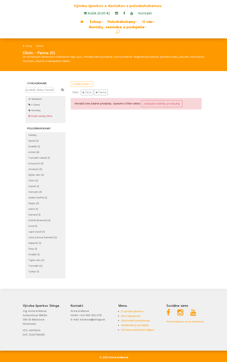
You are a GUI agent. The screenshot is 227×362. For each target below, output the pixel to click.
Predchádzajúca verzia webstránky (185, 321)
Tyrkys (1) (33, 271)
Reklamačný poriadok (135, 325)
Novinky (34, 110)
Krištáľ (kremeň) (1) (39, 220)
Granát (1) (33, 186)
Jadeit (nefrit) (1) (37, 197)
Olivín (39, 46)
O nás (147, 22)
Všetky (32, 135)
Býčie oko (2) (36, 174)
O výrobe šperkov (132, 311)
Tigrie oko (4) (36, 260)
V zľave (34, 104)
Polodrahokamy (121, 22)
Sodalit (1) (34, 254)
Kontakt (145, 13)
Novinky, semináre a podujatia (116, 28)
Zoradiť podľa (80, 84)
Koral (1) (32, 226)
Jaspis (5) (33, 203)
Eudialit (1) (34, 146)
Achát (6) (33, 152)
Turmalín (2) (35, 265)
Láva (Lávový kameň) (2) (42, 237)
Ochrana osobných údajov (137, 329)
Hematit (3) (35, 191)
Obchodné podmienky (135, 320)
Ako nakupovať (130, 316)
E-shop (27, 46)
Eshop (95, 22)
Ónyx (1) (32, 248)
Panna (101, 92)
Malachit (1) (34, 243)
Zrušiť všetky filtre (40, 116)
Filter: (75, 92)
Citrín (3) (33, 180)
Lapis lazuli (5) (36, 231)
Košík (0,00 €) (98, 13)
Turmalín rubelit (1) (39, 157)
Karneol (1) (34, 214)
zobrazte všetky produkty (161, 103)
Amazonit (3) (35, 163)
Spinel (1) (33, 140)
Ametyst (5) (35, 169)
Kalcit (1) (33, 208)
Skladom (35, 99)
